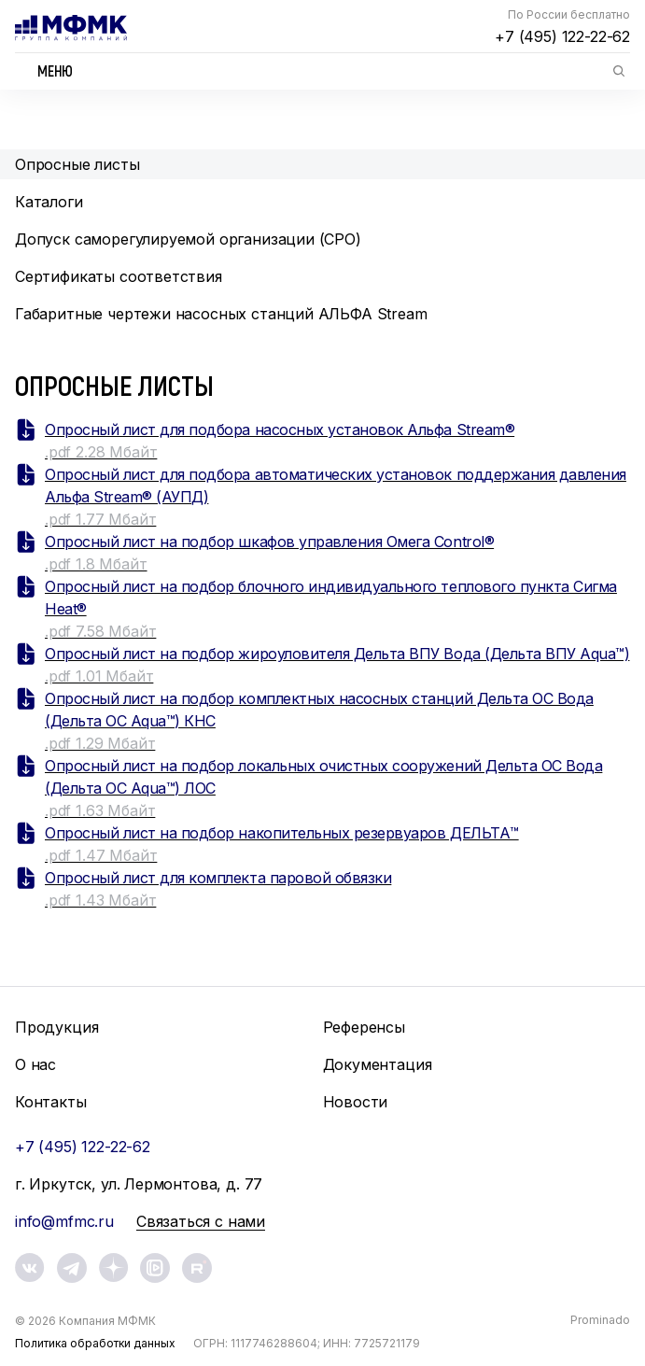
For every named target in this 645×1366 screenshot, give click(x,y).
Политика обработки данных (95, 1343)
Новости (355, 1101)
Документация (377, 1064)
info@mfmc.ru (64, 1221)
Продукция (56, 1027)
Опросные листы (77, 164)
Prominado (600, 1320)
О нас (35, 1064)
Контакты (51, 1101)
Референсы (364, 1027)
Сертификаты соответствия (118, 276)
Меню (55, 70)
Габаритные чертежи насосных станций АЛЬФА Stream (221, 313)
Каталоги (49, 201)
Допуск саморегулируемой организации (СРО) (188, 239)
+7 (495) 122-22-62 (562, 36)
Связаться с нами (200, 1221)
